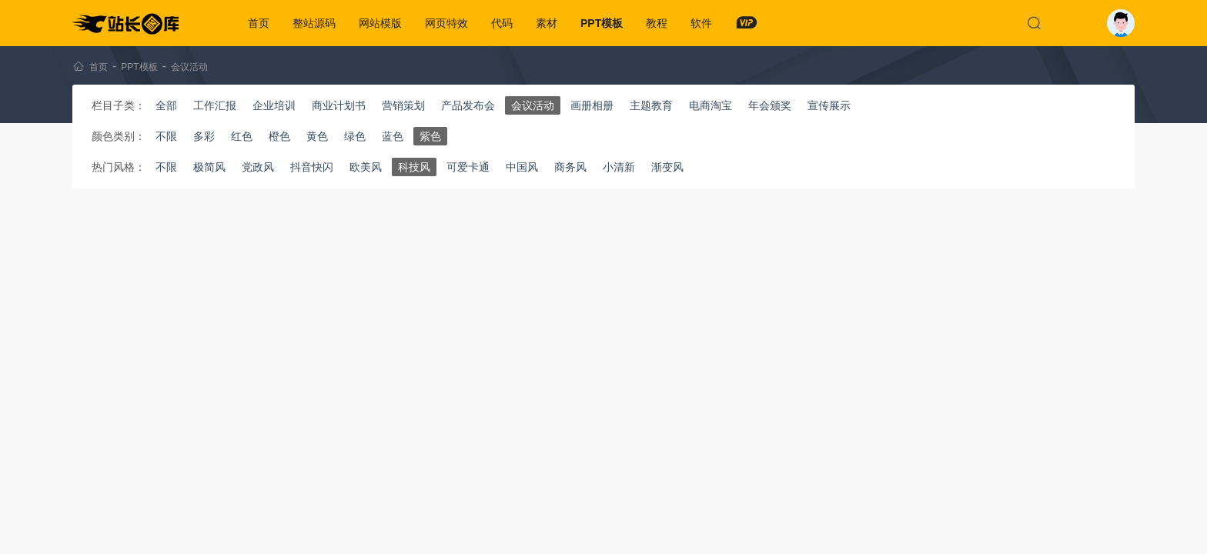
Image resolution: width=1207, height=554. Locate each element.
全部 (166, 105)
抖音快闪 (311, 167)
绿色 (355, 136)
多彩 (204, 136)
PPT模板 (601, 23)
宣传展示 (829, 105)
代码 (502, 23)
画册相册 (592, 105)
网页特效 (446, 23)
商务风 (570, 167)
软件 (701, 23)
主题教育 (651, 105)
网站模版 (380, 23)
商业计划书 (339, 105)
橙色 (279, 136)
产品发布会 (468, 105)
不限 (166, 136)
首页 (258, 23)
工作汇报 (214, 105)
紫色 (430, 136)
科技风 (414, 167)
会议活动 (189, 67)
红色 (241, 136)
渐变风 (667, 167)
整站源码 (314, 23)
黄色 (317, 136)
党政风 (258, 167)
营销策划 (403, 105)
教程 (656, 23)
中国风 (522, 167)
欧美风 (365, 167)
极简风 (209, 167)
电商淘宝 (710, 105)
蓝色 (392, 136)
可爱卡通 (468, 167)
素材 (546, 23)
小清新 (619, 167)
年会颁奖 (769, 105)
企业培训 (274, 105)
